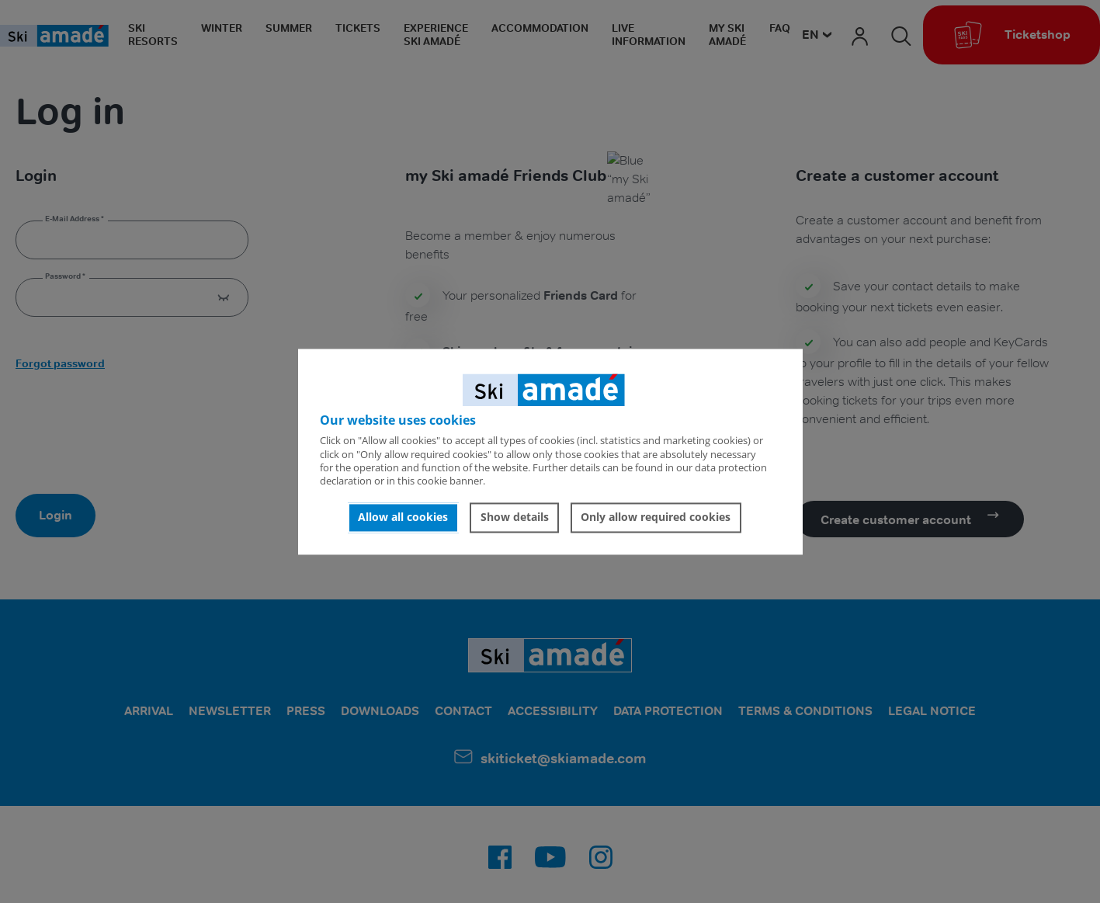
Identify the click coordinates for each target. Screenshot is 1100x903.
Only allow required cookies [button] (655, 517)
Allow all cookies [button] (403, 517)
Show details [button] (515, 517)
